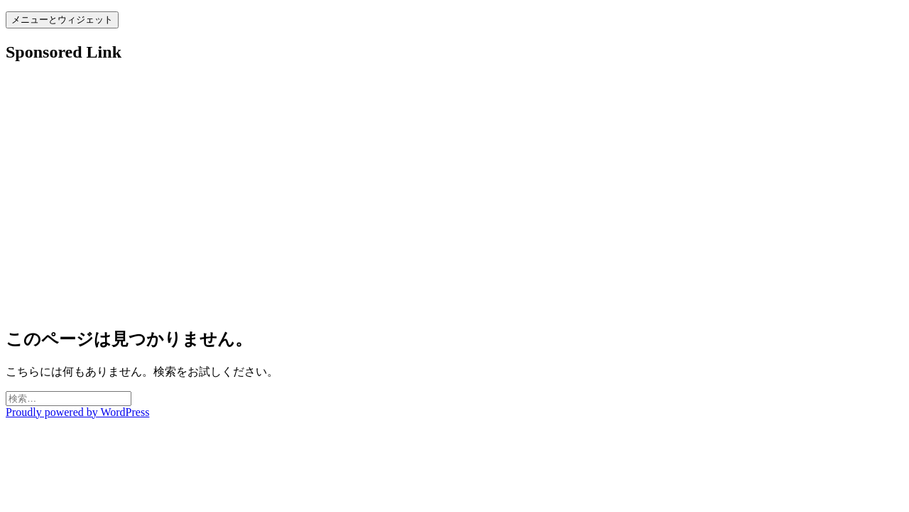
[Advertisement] (432, 201)
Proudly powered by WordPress (77, 412)
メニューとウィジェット (62, 19)
